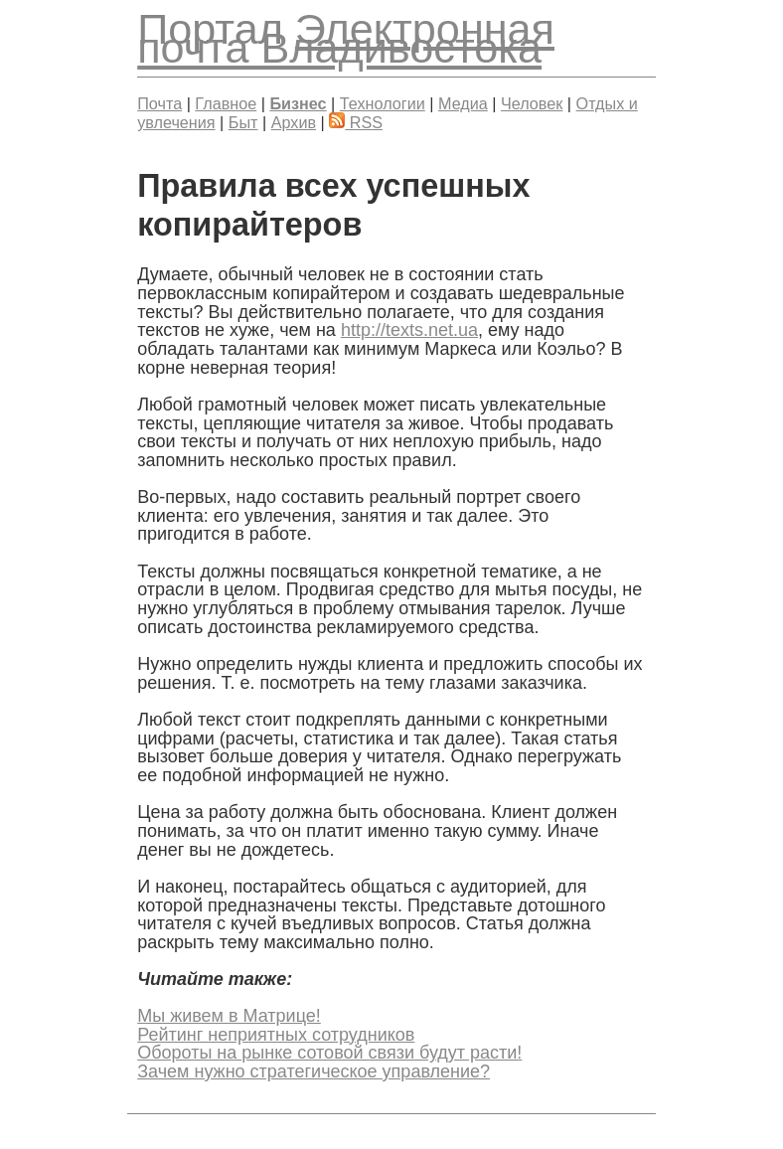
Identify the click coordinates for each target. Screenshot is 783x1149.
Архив (293, 122)
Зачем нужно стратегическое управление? (313, 1071)
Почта (159, 103)
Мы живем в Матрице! (229, 1016)
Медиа (463, 103)
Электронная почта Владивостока (345, 38)
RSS (356, 122)
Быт (243, 122)
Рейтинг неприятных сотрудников (275, 1035)
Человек (531, 103)
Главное (225, 103)
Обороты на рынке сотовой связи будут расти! (329, 1053)
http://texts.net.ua (409, 330)
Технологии (382, 103)
